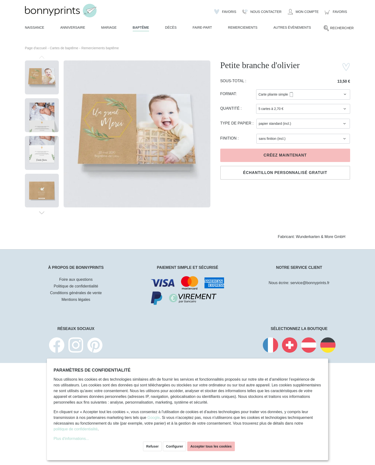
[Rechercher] (338, 28)
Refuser (152, 446)
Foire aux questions (76, 279)
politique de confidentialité (76, 429)
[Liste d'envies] (225, 11)
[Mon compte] (303, 11)
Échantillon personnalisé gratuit (285, 173)
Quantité (230, 108)
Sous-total (232, 81)
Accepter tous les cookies (211, 446)
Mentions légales (75, 299)
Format (228, 94)
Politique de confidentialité (76, 286)
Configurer (174, 446)
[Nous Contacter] (262, 11)
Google (153, 418)
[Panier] (336, 11)
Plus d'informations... (71, 439)
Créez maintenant (285, 155)
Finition (229, 138)
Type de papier (236, 123)
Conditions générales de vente (76, 293)
